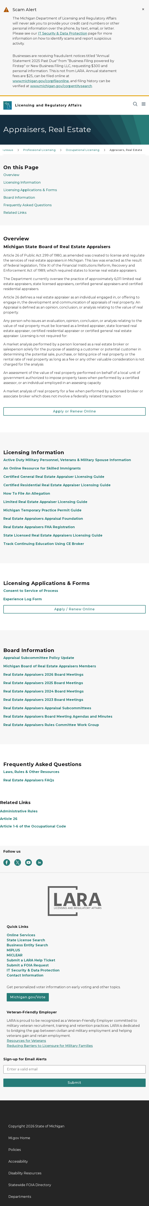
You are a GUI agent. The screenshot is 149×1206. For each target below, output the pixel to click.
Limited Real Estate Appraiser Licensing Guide (45, 502)
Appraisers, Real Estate (126, 150)
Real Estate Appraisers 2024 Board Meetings (43, 691)
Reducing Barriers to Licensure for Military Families (50, 1046)
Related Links (15, 213)
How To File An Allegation (26, 493)
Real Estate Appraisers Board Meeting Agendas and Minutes (57, 716)
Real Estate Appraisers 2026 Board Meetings (43, 675)
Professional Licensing (39, 150)
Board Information (19, 198)
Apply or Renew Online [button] (74, 411)
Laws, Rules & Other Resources (31, 772)
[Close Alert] (143, 9)
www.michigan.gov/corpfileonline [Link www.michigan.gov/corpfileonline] (41, 81)
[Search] (135, 103)
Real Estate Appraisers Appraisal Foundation (43, 519)
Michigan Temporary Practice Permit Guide (42, 510)
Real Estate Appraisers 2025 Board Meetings (43, 683)
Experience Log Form (22, 599)
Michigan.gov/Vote (27, 997)
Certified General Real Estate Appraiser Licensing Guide (53, 477)
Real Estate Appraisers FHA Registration (39, 527)
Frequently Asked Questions (27, 205)
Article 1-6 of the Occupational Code (33, 826)
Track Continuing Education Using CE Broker (43, 544)
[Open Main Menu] (143, 103)
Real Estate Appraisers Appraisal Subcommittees (47, 708)
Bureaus (7, 150)
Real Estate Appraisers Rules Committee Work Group (51, 725)
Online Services (21, 935)
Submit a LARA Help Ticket (31, 960)
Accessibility (18, 1161)
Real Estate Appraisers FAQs (28, 780)
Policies (14, 1150)
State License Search (26, 940)
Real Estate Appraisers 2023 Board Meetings (43, 700)
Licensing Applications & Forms (30, 190)
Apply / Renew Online (74, 609)
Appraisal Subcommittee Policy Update (38, 658)
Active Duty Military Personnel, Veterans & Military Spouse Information (67, 460)
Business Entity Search (27, 945)
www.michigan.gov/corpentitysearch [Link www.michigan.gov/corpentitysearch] (61, 86)
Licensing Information (22, 182)
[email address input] (74, 1069)
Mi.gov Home (19, 1138)
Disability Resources (24, 1173)
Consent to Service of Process (30, 591)
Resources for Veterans (26, 1041)
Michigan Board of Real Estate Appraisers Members (49, 666)
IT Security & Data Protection (62, 33)
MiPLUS (13, 950)
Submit (74, 1083)
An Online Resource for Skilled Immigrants (42, 468)
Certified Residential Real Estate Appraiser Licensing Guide (57, 485)
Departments (19, 1197)
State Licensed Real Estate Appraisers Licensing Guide (52, 535)
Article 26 (8, 819)
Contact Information (25, 975)
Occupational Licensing (83, 150)
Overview (11, 175)
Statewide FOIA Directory (29, 1185)
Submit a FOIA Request (28, 965)
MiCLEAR (14, 955)
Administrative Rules (19, 811)
